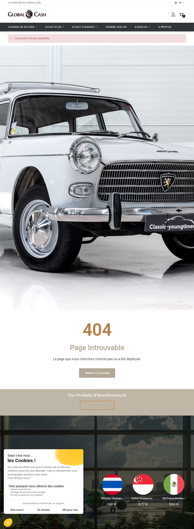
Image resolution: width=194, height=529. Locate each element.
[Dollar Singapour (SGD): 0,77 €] (143, 491)
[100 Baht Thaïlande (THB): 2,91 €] (112, 491)
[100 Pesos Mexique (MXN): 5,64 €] (173, 491)
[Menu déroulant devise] (179, 3)
